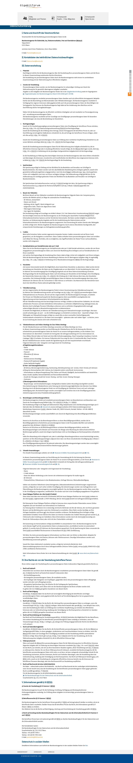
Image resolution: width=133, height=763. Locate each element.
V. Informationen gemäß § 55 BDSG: (131, 87)
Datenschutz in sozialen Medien (131, 90)
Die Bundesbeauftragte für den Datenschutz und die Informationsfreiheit (48, 675)
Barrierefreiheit (22, 751)
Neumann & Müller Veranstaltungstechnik (68, 453)
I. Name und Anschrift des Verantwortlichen (131, 74)
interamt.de (46, 407)
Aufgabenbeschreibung (74, 91)
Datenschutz (37, 751)
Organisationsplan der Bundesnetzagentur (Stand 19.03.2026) (49, 94)
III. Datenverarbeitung (131, 81)
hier (86, 745)
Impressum (51, 752)
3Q (88, 453)
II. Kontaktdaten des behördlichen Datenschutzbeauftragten (131, 77)
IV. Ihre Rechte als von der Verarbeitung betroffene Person (131, 84)
